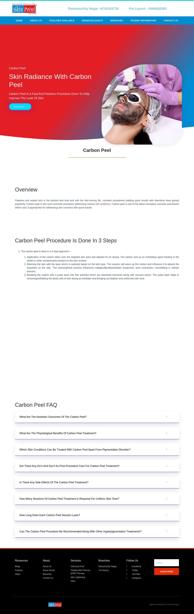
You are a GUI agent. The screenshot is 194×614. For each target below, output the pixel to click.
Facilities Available (61, 20)
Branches (116, 20)
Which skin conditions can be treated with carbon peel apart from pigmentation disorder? (75, 449)
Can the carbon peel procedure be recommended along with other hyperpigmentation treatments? (81, 531)
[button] (97, 417)
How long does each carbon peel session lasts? (50, 515)
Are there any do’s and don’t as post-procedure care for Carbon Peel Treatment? (70, 466)
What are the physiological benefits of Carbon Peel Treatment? (58, 433)
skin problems (102, 204)
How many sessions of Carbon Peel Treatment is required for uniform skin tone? (69, 498)
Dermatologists (92, 20)
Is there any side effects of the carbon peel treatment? (54, 482)
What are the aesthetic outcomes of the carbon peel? (53, 416)
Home (19, 20)
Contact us (171, 20)
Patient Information (143, 20)
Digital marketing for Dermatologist (164, 604)
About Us (36, 20)
